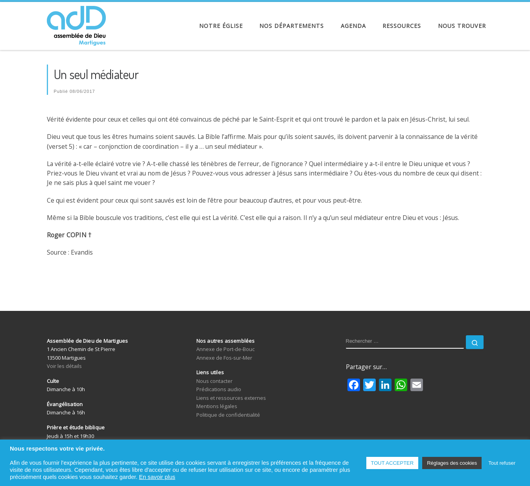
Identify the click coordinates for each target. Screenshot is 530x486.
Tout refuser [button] (501, 463)
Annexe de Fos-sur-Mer (224, 357)
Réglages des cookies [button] (452, 463)
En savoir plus (157, 477)
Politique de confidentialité (228, 414)
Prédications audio (218, 389)
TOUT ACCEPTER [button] (392, 463)
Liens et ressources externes (231, 397)
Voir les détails (64, 366)
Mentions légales (216, 406)
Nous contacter (214, 380)
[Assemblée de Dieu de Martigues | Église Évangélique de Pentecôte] (76, 24)
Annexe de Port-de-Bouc (225, 349)
